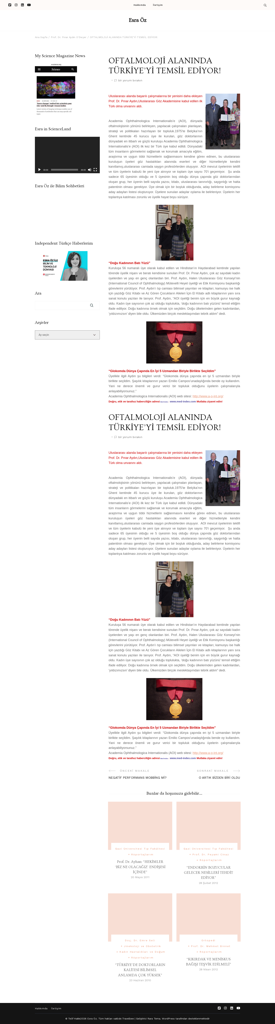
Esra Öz (137, 20)
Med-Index (164, 402)
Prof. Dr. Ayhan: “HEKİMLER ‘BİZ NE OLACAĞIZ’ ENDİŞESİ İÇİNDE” (140, 867)
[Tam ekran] (95, 169)
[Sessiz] (89, 169)
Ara (38, 293)
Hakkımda (139, 5)
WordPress (168, 1018)
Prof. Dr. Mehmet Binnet (211, 946)
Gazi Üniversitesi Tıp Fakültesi (140, 848)
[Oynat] (39, 169)
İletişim (158, 5)
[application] (67, 155)
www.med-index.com (183, 401)
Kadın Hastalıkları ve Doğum (142, 951)
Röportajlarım (142, 854)
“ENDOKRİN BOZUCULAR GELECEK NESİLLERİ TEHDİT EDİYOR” (208, 872)
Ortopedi (209, 940)
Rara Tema (153, 1018)
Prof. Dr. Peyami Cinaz (210, 854)
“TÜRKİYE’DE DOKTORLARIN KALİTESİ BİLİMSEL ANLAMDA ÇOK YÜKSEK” (140, 970)
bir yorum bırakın (130, 80)
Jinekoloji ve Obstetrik (142, 946)
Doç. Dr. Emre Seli (140, 940)
